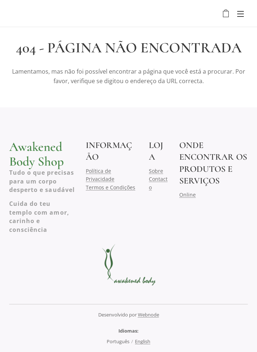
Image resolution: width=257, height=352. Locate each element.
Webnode (148, 314)
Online (187, 194)
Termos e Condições (110, 187)
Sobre (156, 170)
